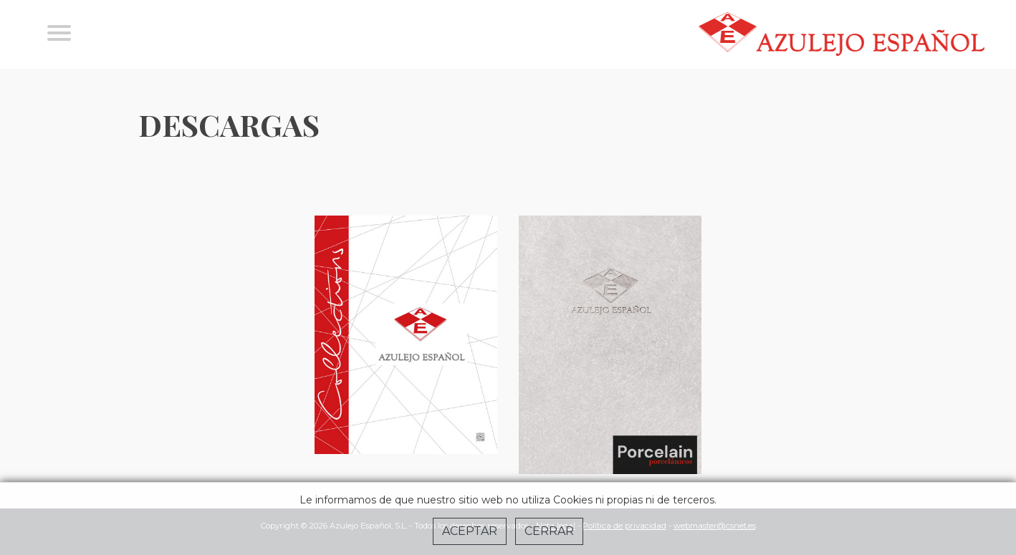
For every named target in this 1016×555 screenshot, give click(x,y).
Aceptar (469, 531)
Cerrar (549, 531)
